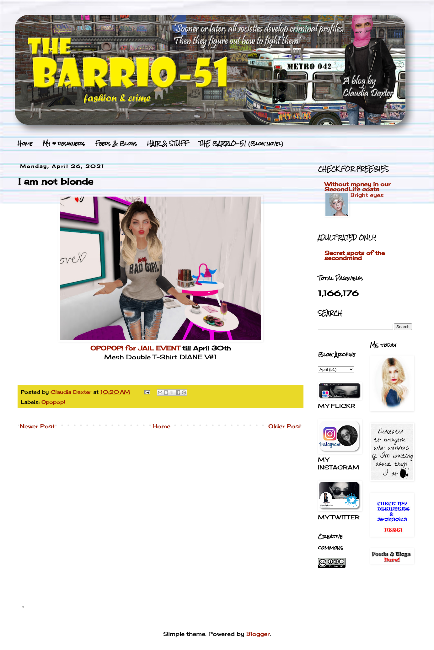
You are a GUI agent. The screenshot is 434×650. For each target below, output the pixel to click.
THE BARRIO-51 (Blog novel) (240, 143)
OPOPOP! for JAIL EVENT (135, 348)
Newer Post (37, 426)
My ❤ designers (64, 143)
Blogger (258, 633)
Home (25, 143)
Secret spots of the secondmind (354, 255)
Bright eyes (367, 195)
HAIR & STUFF (167, 143)
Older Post (284, 426)
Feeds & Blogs (116, 143)
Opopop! (53, 402)
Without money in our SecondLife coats (357, 186)
